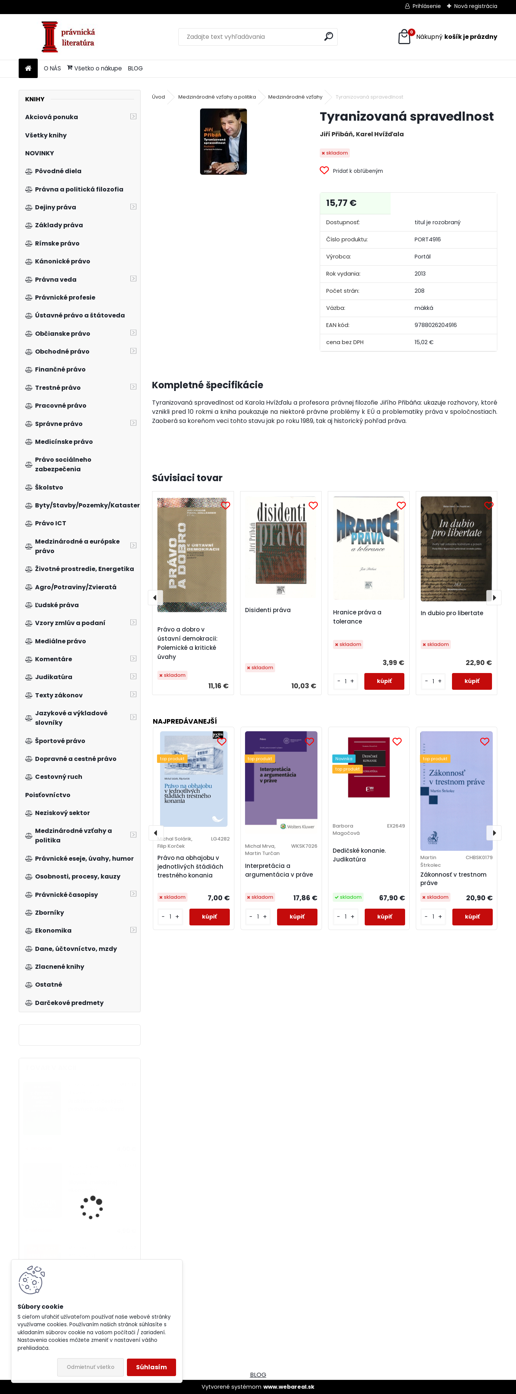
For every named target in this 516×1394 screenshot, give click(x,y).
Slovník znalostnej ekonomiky (92, 1186)
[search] (328, 36)
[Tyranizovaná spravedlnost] (223, 141)
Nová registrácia (475, 6)
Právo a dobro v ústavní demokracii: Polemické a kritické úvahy (187, 643)
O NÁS (52, 68)
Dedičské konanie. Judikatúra (359, 855)
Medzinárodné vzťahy (295, 96)
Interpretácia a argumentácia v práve (279, 870)
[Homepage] (28, 68)
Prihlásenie (427, 6)
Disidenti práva (268, 610)
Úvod (158, 96)
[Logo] (71, 37)
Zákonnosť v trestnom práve (453, 879)
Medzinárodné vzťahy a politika (217, 96)
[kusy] (345, 681)
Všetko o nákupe (94, 68)
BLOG (135, 68)
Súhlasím (151, 1367)
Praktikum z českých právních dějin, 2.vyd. (96, 1105)
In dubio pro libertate (452, 613)
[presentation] (155, 597)
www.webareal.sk (288, 1387)
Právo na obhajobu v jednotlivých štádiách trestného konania (190, 866)
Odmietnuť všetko (90, 1367)
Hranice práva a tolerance (357, 616)
